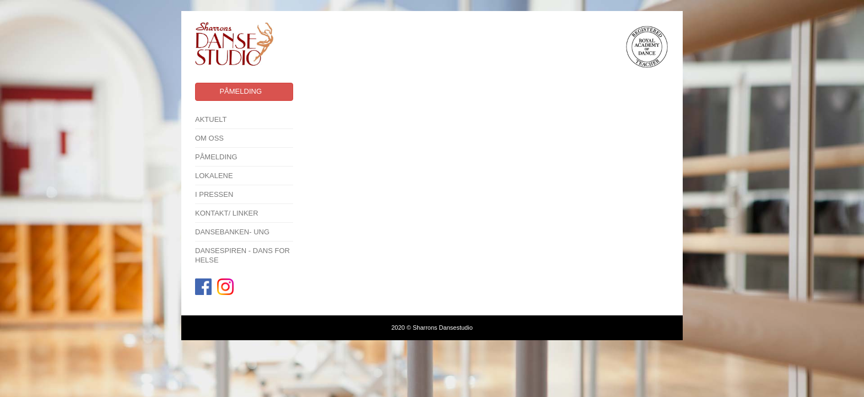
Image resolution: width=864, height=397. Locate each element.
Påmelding (216, 157)
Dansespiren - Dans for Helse (242, 255)
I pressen (214, 194)
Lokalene (214, 175)
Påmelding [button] (240, 91)
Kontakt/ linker (226, 213)
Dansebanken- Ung (232, 232)
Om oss (209, 138)
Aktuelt (211, 119)
